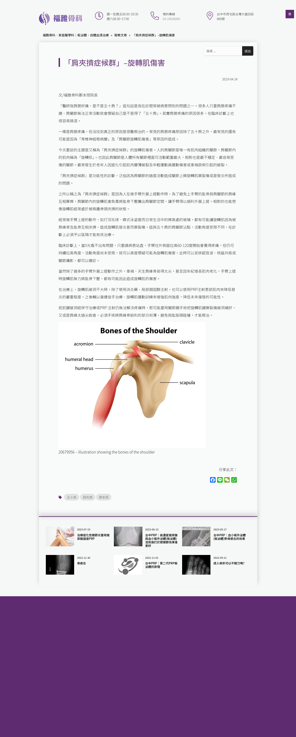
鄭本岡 (103, 497)
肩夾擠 (87, 497)
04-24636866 (171, 19)
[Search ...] (223, 50)
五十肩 (71, 497)
